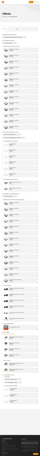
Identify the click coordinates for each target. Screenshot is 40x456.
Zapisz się (36, 453)
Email (24, 442)
